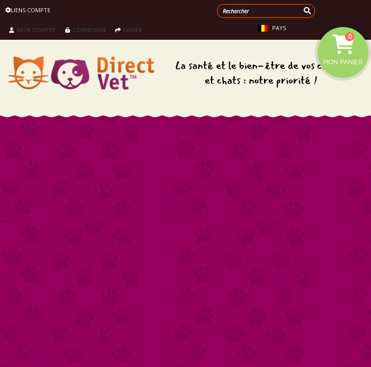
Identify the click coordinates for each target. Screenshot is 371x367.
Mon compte (32, 30)
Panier (128, 30)
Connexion (85, 30)
